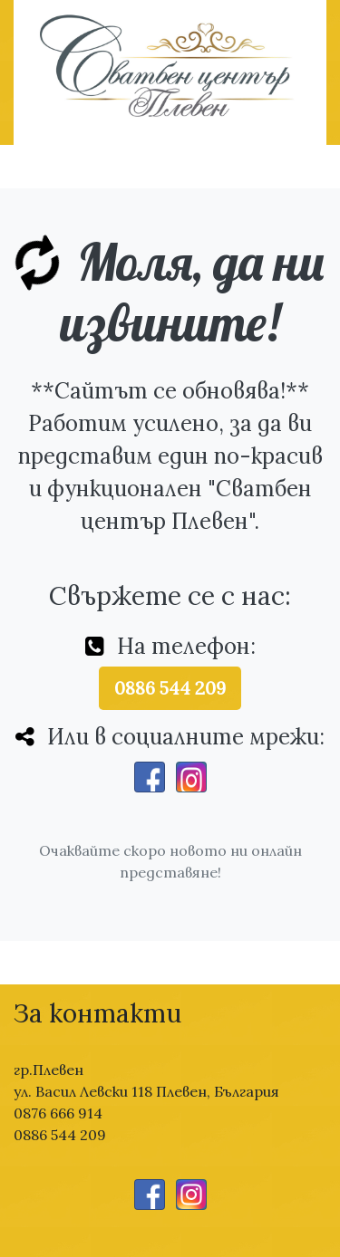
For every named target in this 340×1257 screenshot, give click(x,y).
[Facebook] (149, 777)
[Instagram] (191, 777)
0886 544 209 (170, 687)
